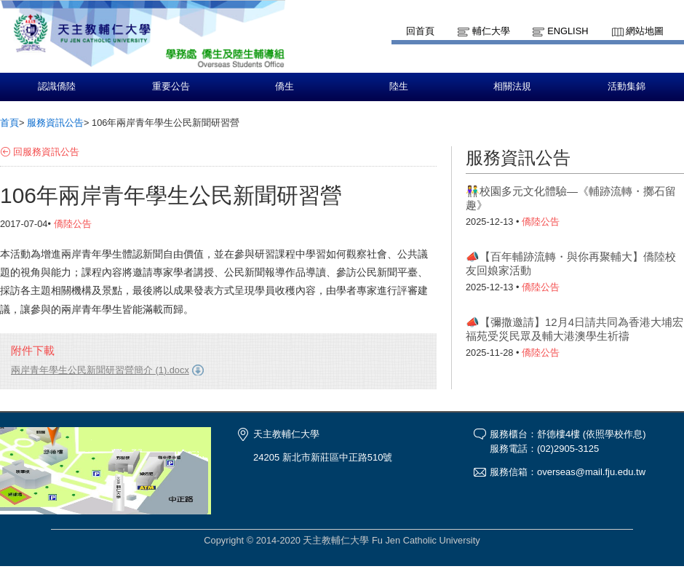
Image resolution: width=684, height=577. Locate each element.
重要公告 (171, 86)
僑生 (284, 86)
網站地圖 (645, 30)
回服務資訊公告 (46, 151)
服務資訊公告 (55, 122)
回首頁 (420, 30)
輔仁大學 (491, 30)
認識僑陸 (57, 86)
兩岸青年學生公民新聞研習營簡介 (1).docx (100, 370)
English (567, 30)
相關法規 (512, 86)
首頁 (9, 122)
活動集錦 (626, 86)
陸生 (398, 86)
